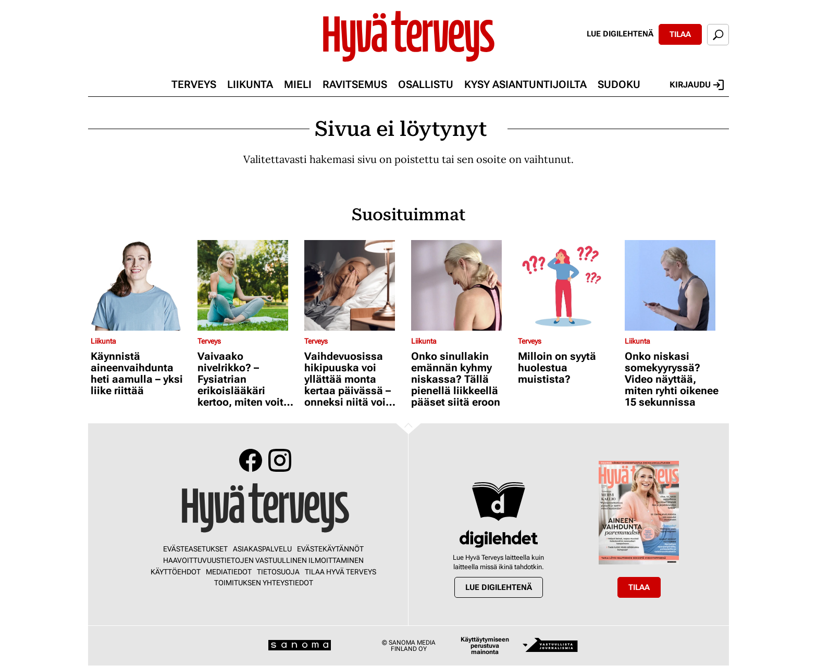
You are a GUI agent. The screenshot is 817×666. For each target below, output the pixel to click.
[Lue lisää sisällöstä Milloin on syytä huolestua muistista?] (569, 285)
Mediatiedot (229, 572)
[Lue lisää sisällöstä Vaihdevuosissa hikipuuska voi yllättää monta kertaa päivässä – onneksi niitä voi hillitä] (355, 285)
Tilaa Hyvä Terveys (340, 572)
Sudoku (619, 84)
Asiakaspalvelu (262, 549)
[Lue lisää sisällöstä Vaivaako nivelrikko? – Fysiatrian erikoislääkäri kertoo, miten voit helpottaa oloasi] (248, 285)
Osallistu (425, 84)
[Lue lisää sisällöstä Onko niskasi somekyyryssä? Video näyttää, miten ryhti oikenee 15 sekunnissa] (675, 285)
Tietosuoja (278, 572)
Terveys (193, 84)
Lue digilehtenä (620, 34)
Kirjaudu (697, 85)
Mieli (298, 84)
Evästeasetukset (195, 549)
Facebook (250, 460)
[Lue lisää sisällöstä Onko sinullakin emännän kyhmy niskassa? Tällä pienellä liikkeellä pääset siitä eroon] (462, 285)
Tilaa (680, 34)
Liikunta (250, 84)
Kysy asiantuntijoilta (525, 84)
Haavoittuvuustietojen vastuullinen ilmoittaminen (263, 560)
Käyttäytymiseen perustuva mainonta (485, 646)
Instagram (279, 460)
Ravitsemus (355, 84)
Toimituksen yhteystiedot (263, 583)
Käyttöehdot (176, 572)
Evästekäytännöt (330, 549)
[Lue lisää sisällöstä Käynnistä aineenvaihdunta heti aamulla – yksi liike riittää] (141, 285)
